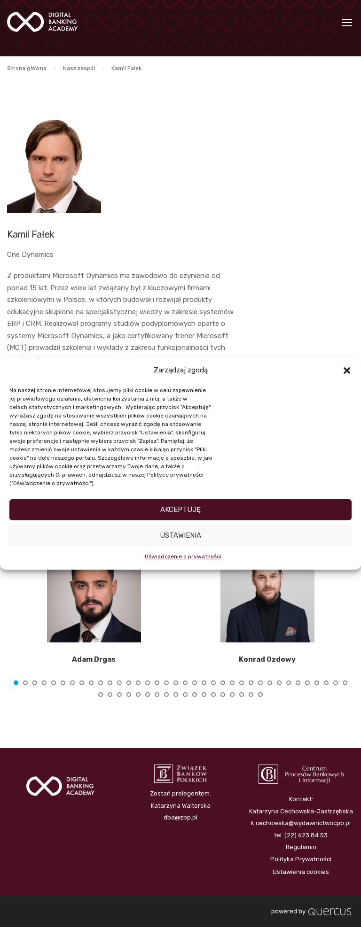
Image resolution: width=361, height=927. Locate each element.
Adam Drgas (94, 659)
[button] (347, 370)
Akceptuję (180, 509)
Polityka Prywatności (300, 859)
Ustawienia (180, 535)
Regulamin (301, 846)
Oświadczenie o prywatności (183, 556)
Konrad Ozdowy (267, 659)
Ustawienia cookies (301, 871)
